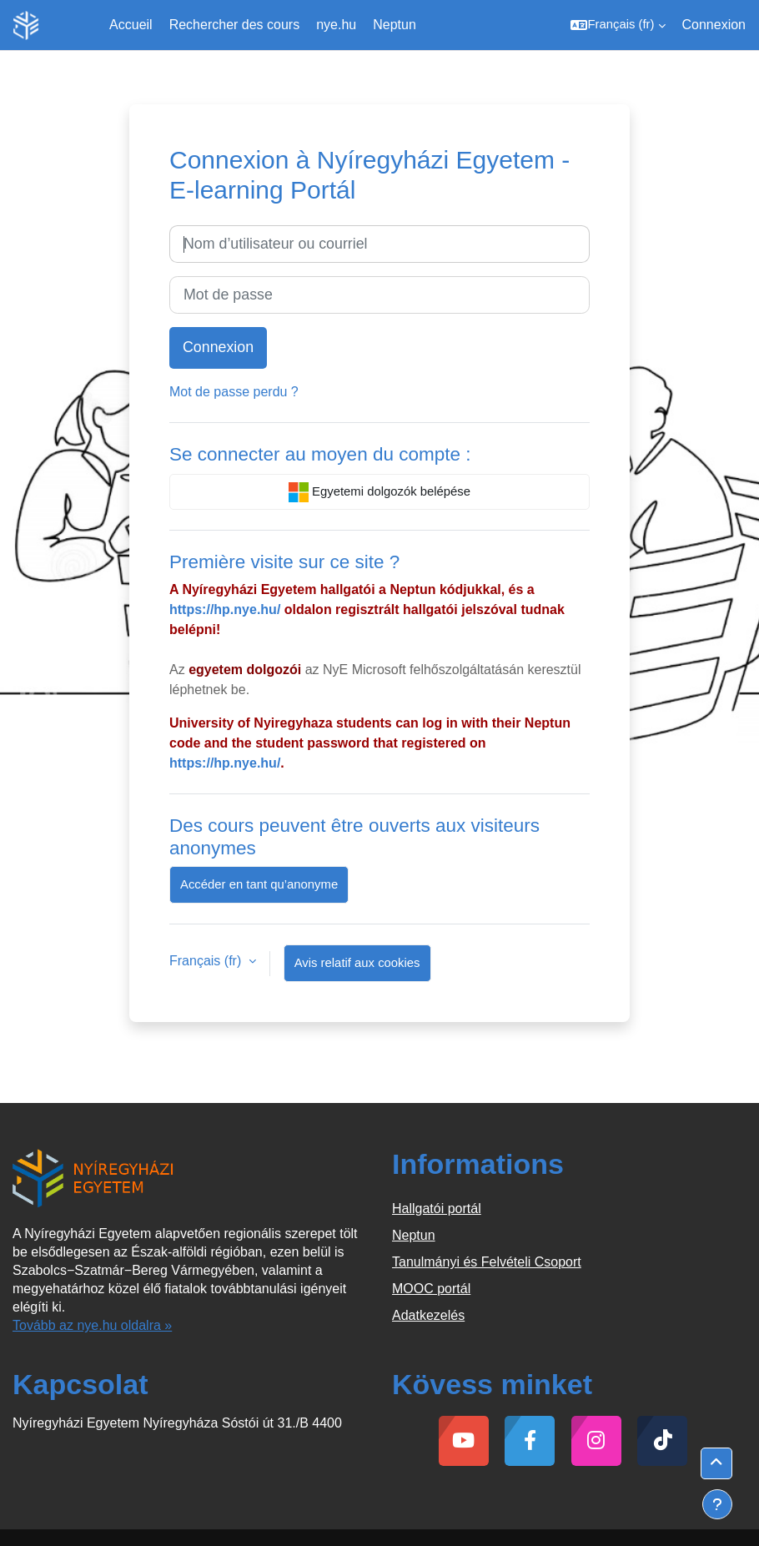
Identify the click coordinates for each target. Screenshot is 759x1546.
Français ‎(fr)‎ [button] (207, 961)
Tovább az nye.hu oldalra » (92, 1325)
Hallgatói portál (436, 1208)
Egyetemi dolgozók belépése (379, 492)
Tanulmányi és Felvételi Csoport (486, 1262)
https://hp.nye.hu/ (224, 609)
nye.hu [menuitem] (336, 25)
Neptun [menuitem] (394, 25)
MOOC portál (431, 1289)
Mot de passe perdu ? (234, 392)
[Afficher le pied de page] (717, 1504)
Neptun (413, 1235)
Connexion (714, 25)
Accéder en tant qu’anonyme (259, 884)
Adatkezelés (428, 1315)
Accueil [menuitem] (131, 25)
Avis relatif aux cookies (357, 962)
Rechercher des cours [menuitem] (234, 25)
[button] (617, 25)
